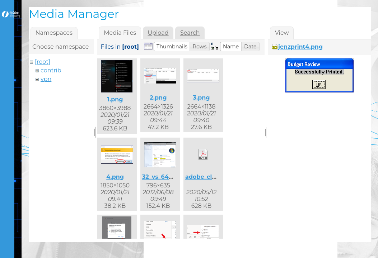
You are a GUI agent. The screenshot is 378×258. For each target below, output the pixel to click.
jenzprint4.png (300, 46)
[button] (172, 46)
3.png (201, 97)
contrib (51, 70)
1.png (115, 99)
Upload (158, 32)
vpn (46, 79)
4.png (115, 176)
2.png (158, 97)
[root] (42, 61)
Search (190, 32)
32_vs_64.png (162, 176)
